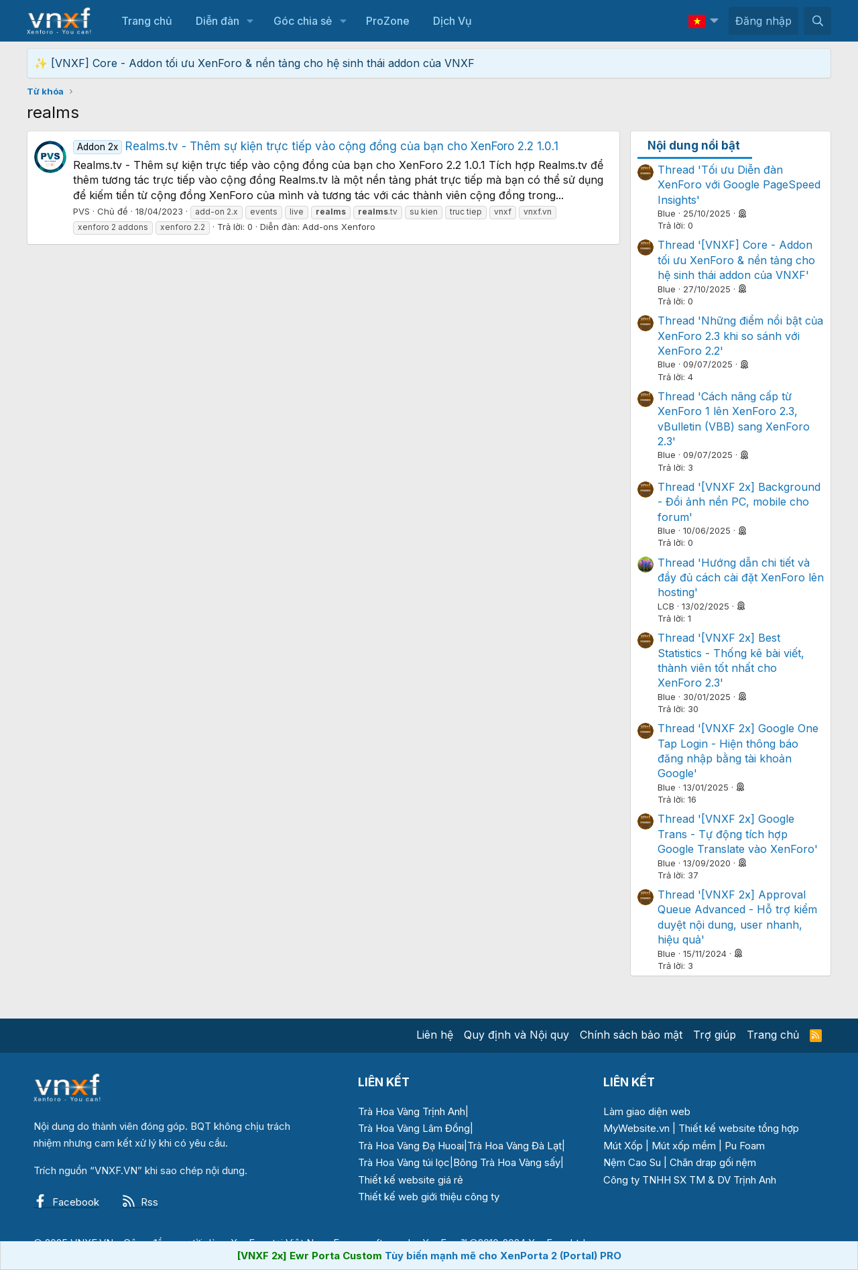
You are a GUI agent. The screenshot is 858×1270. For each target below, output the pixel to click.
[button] (250, 21)
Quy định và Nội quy (516, 1034)
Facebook (66, 1202)
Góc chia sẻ (302, 20)
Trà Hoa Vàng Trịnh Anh (411, 1111)
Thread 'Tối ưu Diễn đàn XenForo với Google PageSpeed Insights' (739, 185)
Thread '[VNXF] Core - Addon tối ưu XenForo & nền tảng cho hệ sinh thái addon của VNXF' (736, 260)
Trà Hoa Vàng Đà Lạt (514, 1145)
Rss (140, 1202)
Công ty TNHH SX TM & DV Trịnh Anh (689, 1179)
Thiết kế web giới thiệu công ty (428, 1196)
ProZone (388, 20)
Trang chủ (146, 20)
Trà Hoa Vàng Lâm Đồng (414, 1128)
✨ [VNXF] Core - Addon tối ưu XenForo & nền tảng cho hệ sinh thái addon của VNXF (254, 63)
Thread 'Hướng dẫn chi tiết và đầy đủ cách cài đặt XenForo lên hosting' (741, 577)
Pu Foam (745, 1145)
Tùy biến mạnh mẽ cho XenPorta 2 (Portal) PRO (503, 1255)
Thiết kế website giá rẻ (410, 1179)
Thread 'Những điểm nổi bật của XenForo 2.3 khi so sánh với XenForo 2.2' (740, 335)
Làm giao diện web (646, 1111)
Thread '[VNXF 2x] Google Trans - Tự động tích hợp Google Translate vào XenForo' (738, 834)
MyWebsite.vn (636, 1128)
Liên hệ (434, 1034)
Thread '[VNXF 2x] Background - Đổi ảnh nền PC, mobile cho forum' (739, 502)
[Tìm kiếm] (817, 21)
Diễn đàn (217, 20)
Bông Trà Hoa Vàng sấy (506, 1162)
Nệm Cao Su (632, 1162)
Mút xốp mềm (684, 1145)
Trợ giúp (714, 1034)
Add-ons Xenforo (338, 226)
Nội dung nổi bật (694, 145)
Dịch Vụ (452, 20)
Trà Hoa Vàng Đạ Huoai (411, 1145)
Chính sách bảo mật (631, 1034)
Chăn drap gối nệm (713, 1162)
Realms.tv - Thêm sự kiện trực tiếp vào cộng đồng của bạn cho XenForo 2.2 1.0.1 (315, 146)
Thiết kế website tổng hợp (738, 1128)
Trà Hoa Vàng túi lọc (404, 1162)
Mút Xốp (623, 1145)
